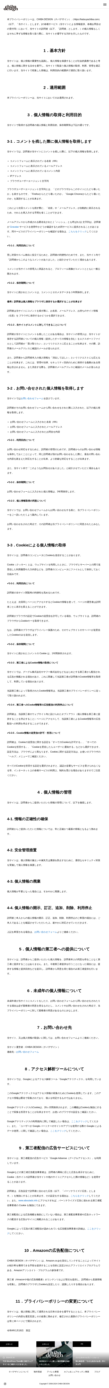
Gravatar (14, 227)
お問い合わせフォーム (32, 398)
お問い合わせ (54, 1375)
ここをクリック (79, 1121)
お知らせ (9, 1344)
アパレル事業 (53, 1372)
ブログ (97, 1372)
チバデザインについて (19, 1372)
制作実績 (38, 1372)
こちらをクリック (77, 231)
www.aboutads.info (27, 1200)
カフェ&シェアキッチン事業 (76, 1372)
